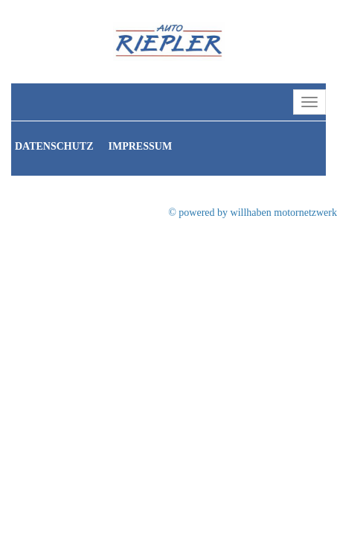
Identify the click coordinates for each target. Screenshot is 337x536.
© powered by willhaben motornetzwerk (252, 212)
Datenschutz (54, 146)
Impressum (141, 146)
